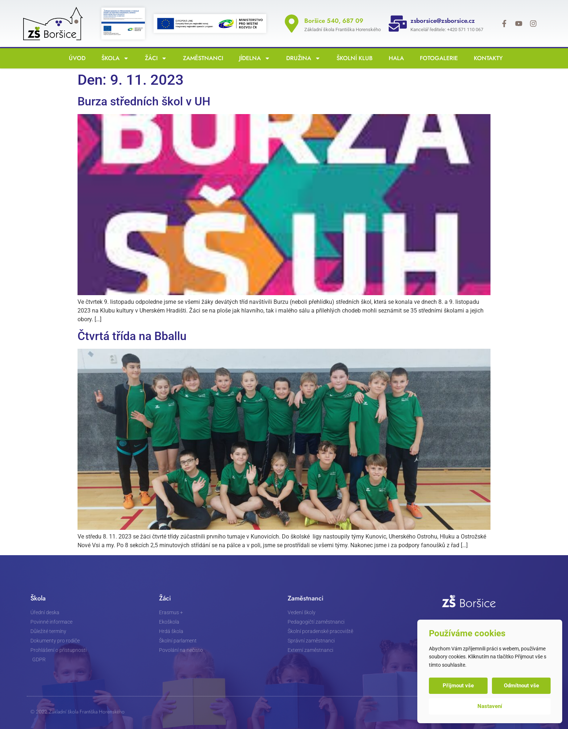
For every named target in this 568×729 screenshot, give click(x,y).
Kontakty (486, 58)
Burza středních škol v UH (144, 101)
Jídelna (252, 58)
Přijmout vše (458, 685)
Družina (302, 58)
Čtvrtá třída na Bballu (132, 336)
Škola (113, 58)
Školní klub (353, 58)
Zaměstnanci (201, 58)
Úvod (75, 58)
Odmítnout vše (521, 685)
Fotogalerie (437, 58)
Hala (394, 58)
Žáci (154, 58)
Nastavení (489, 706)
